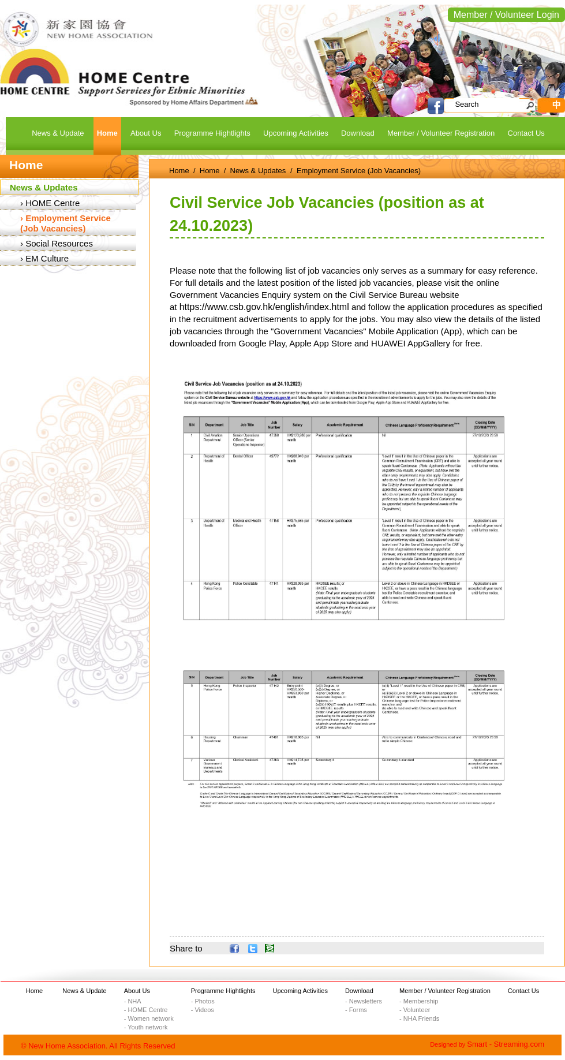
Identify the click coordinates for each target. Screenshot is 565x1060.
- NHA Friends (419, 1018)
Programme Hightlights (223, 990)
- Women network (149, 1018)
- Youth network (146, 1027)
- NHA (132, 1001)
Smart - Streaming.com (505, 1044)
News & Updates (44, 187)
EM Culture (47, 258)
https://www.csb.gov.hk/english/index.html (264, 307)
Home (179, 170)
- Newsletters (363, 1001)
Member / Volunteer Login (506, 15)
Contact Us (523, 990)
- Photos (203, 1001)
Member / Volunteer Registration (445, 990)
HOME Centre (52, 203)
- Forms (356, 1009)
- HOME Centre (146, 1009)
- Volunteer (414, 1009)
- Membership (418, 1001)
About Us (137, 990)
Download (359, 990)
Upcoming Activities (300, 990)
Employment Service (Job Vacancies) (65, 223)
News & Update (84, 990)
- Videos (202, 1009)
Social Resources (59, 243)
